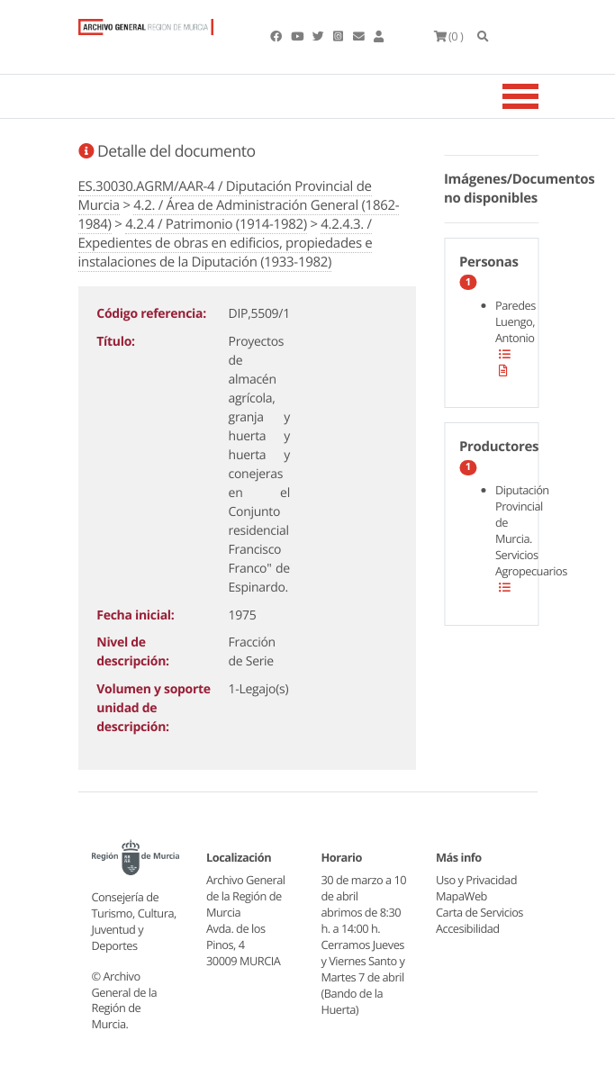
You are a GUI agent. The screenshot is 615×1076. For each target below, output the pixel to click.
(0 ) (449, 36)
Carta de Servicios (479, 912)
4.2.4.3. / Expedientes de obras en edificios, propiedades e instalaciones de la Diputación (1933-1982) (225, 243)
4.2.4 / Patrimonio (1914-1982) (216, 224)
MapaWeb (461, 896)
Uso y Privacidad (476, 880)
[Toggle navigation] (543, 96)
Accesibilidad (468, 928)
